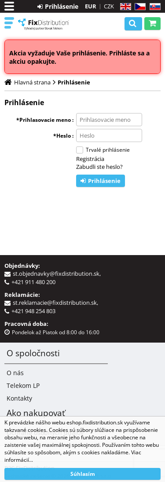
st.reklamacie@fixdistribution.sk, (57, 303)
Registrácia (90, 159)
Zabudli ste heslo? (99, 167)
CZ (138, 7)
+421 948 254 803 (33, 311)
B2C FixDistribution (43, 24)
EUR (90, 6)
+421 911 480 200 (33, 282)
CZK (109, 6)
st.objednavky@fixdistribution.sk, (58, 274)
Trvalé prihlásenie (108, 149)
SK (153, 7)
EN (124, 7)
